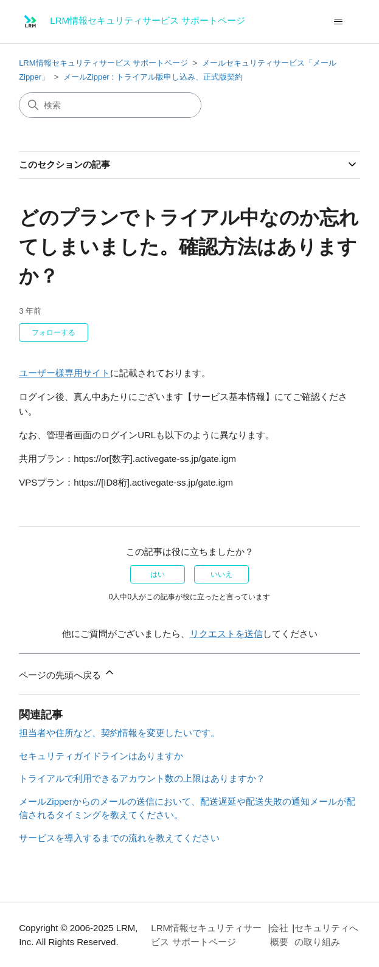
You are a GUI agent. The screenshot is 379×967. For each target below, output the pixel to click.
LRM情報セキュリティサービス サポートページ (103, 62)
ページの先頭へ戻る (67, 673)
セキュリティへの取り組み (326, 935)
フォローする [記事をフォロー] (53, 332)
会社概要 (279, 935)
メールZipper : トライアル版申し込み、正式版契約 (153, 76)
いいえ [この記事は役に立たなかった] (221, 574)
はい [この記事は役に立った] (157, 574)
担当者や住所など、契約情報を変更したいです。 (119, 733)
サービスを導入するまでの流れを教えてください (119, 838)
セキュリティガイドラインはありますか (101, 756)
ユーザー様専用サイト (64, 373)
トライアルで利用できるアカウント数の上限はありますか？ (142, 778)
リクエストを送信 (226, 633)
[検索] (110, 105)
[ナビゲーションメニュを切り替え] (338, 22)
